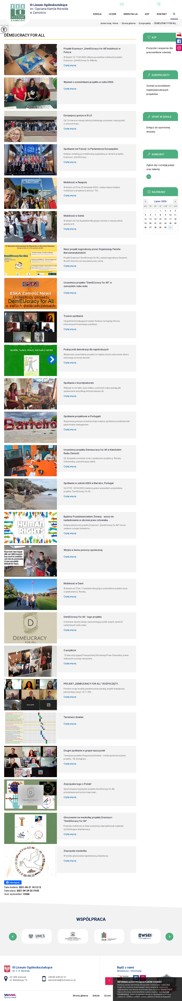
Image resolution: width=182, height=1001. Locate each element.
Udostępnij (12, 882)
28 (155, 227)
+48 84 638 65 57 (167, 4)
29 (160, 227)
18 (175, 219)
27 (150, 227)
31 (170, 227)
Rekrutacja (131, 14)
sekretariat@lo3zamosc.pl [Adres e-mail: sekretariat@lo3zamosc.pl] (62, 980)
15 (160, 219)
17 (170, 219)
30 (165, 227)
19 (145, 223)
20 (150, 223)
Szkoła (97, 14)
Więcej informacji (148, 59)
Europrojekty (143, 23)
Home (115, 23)
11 (175, 215)
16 (165, 219)
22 (160, 223)
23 (165, 223)
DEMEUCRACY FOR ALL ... (164, 23)
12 (145, 219)
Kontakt (162, 14)
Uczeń (112, 14)
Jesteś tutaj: (106, 23)
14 (155, 219)
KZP (147, 14)
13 (150, 219)
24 (170, 223)
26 (145, 227)
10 (170, 215)
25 (175, 223)
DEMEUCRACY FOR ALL (24, 35)
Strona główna (85, 14)
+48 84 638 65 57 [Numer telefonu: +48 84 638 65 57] (57, 977)
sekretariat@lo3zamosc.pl (135, 4)
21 (155, 223)
